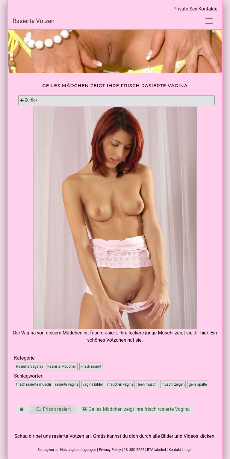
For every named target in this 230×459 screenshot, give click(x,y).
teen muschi (147, 384)
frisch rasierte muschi (33, 384)
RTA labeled (156, 450)
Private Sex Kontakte (195, 9)
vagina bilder (93, 384)
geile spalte (198, 384)
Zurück (28, 100)
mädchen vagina (120, 384)
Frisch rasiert (91, 366)
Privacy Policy (110, 450)
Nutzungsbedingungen (78, 450)
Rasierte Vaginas (29, 366)
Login (188, 450)
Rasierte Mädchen (61, 366)
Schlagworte (47, 450)
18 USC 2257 (134, 450)
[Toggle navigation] (209, 21)
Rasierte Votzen (34, 21)
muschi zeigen (172, 384)
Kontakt (175, 450)
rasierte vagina (67, 384)
